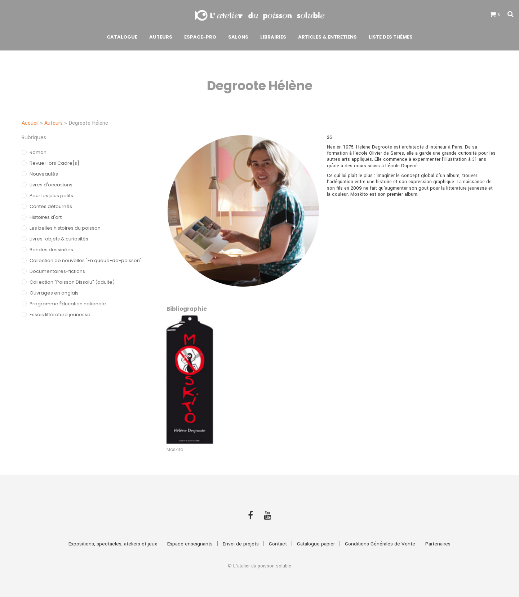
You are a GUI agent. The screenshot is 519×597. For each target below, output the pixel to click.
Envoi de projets (241, 543)
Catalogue (122, 37)
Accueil (30, 123)
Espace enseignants (190, 543)
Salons (238, 37)
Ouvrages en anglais (54, 292)
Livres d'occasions (51, 184)
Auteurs (160, 37)
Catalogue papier (316, 543)
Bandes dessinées (51, 249)
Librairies (273, 37)
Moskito (175, 449)
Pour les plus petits (51, 195)
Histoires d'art (46, 217)
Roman (38, 152)
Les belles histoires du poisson (65, 228)
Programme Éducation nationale (68, 303)
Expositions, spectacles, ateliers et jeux (112, 543)
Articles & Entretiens (327, 37)
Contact (278, 543)
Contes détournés (51, 206)
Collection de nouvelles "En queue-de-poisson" (86, 260)
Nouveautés (44, 174)
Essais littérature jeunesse (60, 314)
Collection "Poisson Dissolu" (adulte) (72, 282)
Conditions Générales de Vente (380, 543)
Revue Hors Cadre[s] (54, 163)
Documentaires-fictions (57, 271)
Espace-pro (200, 37)
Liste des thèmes (391, 37)
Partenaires (438, 543)
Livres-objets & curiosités (59, 238)
